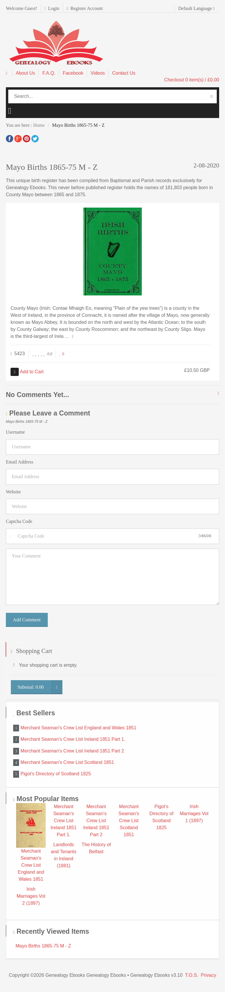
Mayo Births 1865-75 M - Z (43, 945)
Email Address (19, 461)
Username (15, 432)
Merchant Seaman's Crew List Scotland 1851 (67, 762)
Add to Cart (27, 371)
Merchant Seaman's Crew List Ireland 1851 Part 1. (73, 739)
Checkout (191, 79)
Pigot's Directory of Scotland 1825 (56, 773)
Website (13, 491)
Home (39, 125)
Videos (98, 73)
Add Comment (27, 619)
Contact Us (123, 73)
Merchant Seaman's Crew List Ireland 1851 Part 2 (72, 750)
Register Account (85, 8)
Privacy (208, 975)
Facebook (73, 73)
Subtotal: (39, 687)
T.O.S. (191, 975)
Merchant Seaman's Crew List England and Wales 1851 (79, 727)
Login (52, 8)
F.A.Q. (48, 73)
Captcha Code (19, 521)
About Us (25, 73)
